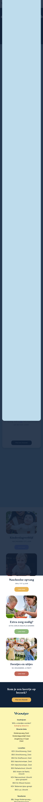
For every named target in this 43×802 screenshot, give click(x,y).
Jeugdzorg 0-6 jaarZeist (21, 740)
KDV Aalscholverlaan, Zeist (21, 765)
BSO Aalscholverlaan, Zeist (21, 761)
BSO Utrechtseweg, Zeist (21, 755)
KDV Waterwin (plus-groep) (21, 786)
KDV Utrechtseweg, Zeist (21, 751)
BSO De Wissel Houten (21, 783)
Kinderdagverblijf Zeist (21, 736)
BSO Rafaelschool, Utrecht (21, 768)
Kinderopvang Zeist (21, 733)
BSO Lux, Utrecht (21, 790)
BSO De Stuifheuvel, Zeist (21, 758)
